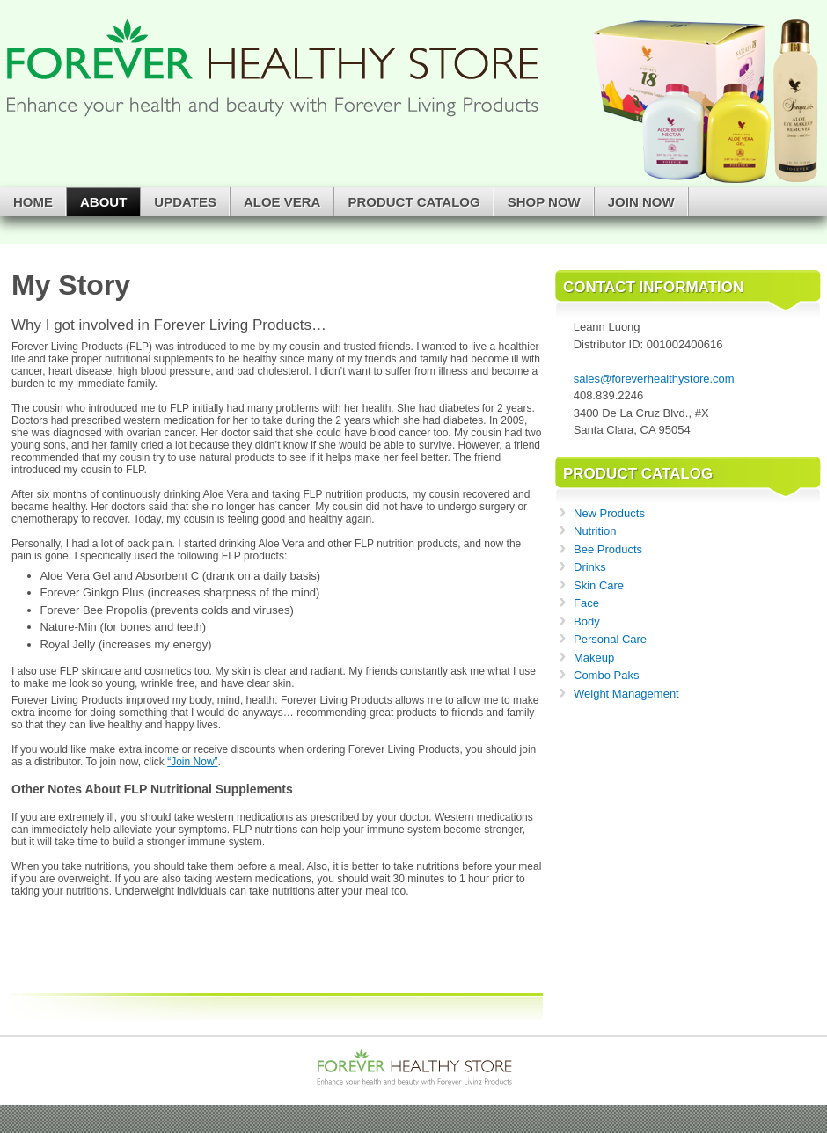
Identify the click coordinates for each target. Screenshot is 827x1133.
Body (587, 621)
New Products (609, 513)
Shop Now (544, 201)
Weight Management (626, 693)
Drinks (590, 567)
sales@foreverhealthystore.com (654, 378)
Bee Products (608, 549)
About (103, 201)
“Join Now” (192, 762)
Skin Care (599, 585)
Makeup (594, 657)
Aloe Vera (282, 201)
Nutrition (595, 530)
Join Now (641, 201)
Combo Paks (606, 675)
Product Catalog (413, 201)
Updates (185, 201)
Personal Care (610, 639)
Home (33, 201)
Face (586, 603)
